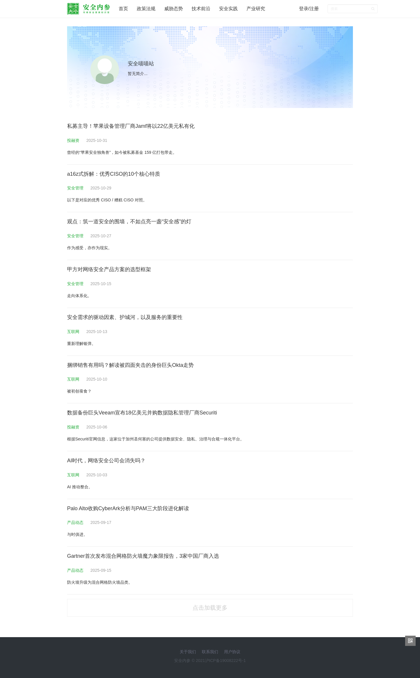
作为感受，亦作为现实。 (89, 247)
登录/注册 (309, 8)
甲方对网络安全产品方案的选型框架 (109, 269)
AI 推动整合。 (79, 486)
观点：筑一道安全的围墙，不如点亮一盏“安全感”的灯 (129, 221)
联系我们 (210, 651)
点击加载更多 (210, 607)
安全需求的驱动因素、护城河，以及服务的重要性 (125, 317)
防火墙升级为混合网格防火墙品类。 (99, 582)
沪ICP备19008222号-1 (225, 660)
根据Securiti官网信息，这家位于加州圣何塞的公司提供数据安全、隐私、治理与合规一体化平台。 (155, 439)
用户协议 (232, 651)
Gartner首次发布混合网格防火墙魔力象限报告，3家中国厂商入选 (143, 556)
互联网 (73, 331)
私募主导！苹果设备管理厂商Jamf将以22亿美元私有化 (131, 126)
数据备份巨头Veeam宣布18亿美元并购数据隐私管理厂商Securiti (142, 413)
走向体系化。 (79, 295)
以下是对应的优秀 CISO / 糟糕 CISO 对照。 (107, 200)
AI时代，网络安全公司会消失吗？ (106, 460)
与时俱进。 (77, 534)
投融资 (73, 140)
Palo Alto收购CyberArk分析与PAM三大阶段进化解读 (128, 508)
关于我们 (188, 651)
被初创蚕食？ (79, 391)
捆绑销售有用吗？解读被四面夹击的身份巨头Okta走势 (130, 365)
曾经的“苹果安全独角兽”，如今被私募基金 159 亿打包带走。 (122, 152)
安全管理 (76, 188)
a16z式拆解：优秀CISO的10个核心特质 (113, 174)
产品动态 (76, 522)
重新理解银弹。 (81, 343)
